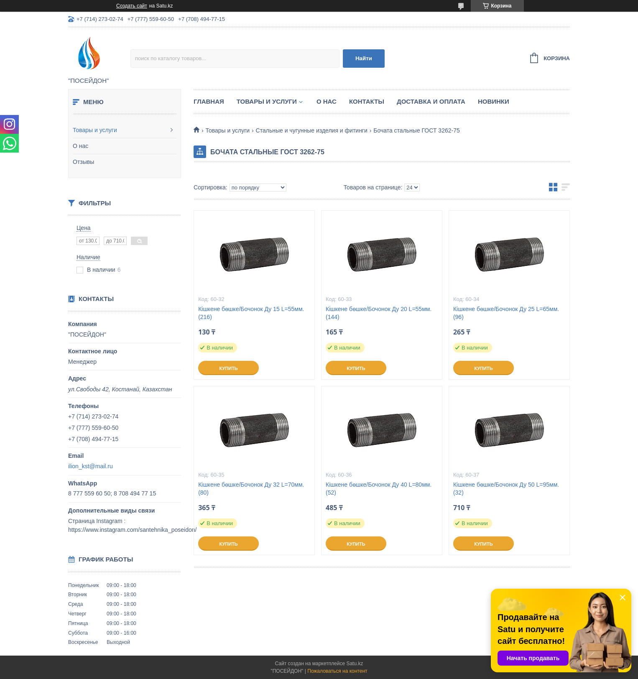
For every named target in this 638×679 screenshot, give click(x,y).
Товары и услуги (95, 130)
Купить (228, 368)
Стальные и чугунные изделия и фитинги (311, 130)
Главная (209, 101)
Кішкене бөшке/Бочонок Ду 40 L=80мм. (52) (378, 488)
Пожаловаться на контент (337, 671)
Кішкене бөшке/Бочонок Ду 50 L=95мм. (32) (506, 488)
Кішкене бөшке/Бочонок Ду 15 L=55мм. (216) (251, 313)
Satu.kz (354, 663)
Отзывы (83, 161)
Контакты (366, 101)
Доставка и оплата (431, 101)
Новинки (493, 101)
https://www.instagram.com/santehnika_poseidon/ (132, 529)
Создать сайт (131, 6)
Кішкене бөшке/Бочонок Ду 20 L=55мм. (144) (378, 313)
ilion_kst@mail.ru (90, 466)
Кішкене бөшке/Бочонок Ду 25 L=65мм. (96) (506, 313)
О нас (80, 146)
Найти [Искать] (363, 58)
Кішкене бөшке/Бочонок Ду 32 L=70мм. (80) (251, 488)
